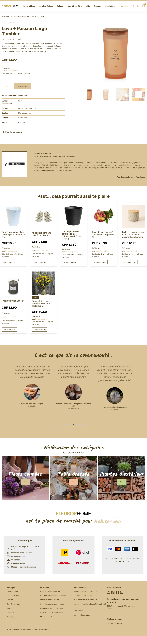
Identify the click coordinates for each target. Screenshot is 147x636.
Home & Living (13, 591)
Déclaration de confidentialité (52, 609)
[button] (61, 425)
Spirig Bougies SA (10, 23)
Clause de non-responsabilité (52, 614)
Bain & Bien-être (13, 605)
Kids (9, 609)
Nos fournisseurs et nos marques (54, 596)
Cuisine (10, 600)
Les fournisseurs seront (50, 600)
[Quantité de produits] (7, 86)
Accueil (4, 16)
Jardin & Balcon (13, 596)
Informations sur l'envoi (83, 596)
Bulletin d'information (82, 616)
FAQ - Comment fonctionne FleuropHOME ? (85, 606)
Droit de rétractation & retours (86, 600)
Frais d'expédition (11, 71)
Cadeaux (10, 614)
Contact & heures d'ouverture (86, 591)
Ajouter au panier (24, 86)
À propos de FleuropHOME (51, 591)
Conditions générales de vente (53, 605)
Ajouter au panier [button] (9, 262)
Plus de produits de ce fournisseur (131, 177)
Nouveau (10, 618)
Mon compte (79, 612)
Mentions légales (47, 618)
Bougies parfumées (15, 16)
